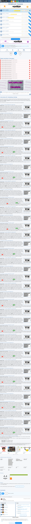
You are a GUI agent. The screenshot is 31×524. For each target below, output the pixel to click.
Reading (17, 460)
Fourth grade (10, 459)
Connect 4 (5, 509)
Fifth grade (10, 460)
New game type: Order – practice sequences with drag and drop (22, 509)
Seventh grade (10, 462)
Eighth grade (10, 463)
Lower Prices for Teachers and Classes (23, 504)
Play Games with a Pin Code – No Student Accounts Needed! (24, 507)
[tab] (13, 454)
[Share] (20, 53)
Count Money (6, 514)
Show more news (23, 515)
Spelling (20, 460)
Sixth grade (10, 461)
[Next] (30, 450)
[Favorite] (11, 53)
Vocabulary (18, 459)
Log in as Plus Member (8, 46)
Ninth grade (10, 464)
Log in (6, 493)
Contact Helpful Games (19, 486)
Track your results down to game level (23, 511)
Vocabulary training (25, 46)
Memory (5, 504)
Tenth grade (10, 465)
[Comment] (15, 53)
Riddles (5, 511)
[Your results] (18, 1)
